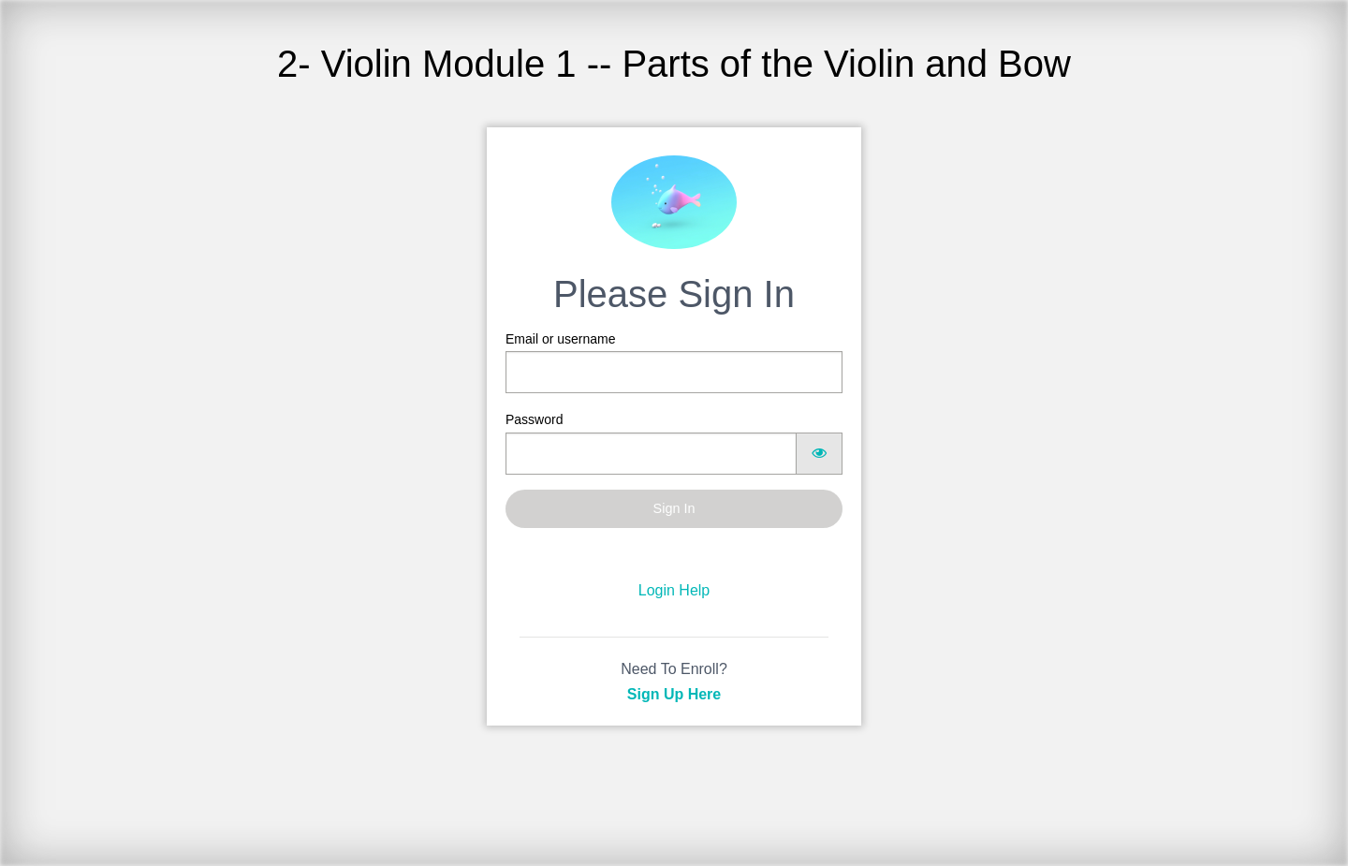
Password (674, 443)
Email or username (674, 362)
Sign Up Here (674, 694)
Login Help (674, 590)
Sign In (674, 508)
